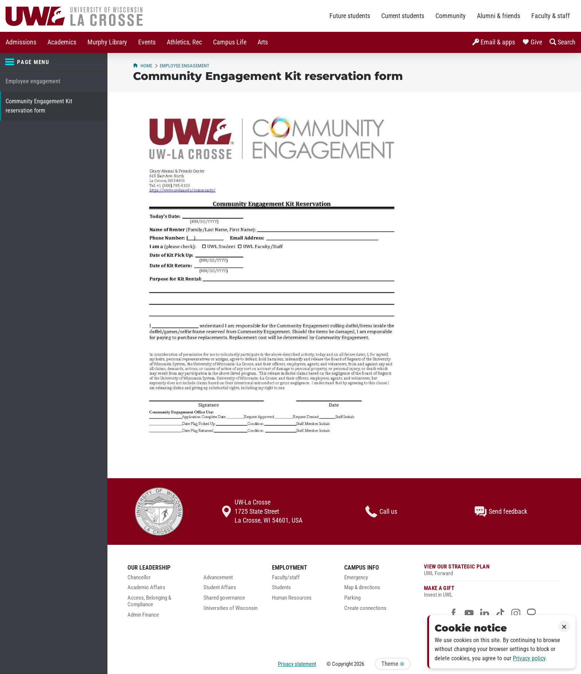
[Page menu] (53, 62)
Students (281, 587)
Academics (61, 42)
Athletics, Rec (184, 42)
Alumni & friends (498, 16)
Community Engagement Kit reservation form (39, 106)
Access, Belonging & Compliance (149, 601)
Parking (352, 598)
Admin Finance (143, 615)
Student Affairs (219, 587)
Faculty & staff (550, 16)
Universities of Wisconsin (230, 608)
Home (142, 65)
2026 (359, 664)
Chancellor (139, 577)
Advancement (218, 577)
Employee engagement (33, 81)
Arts (263, 42)
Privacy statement (297, 664)
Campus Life (229, 42)
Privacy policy (529, 658)
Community (450, 16)
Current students (402, 16)
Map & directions (362, 587)
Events (147, 42)
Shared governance (224, 598)
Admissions (21, 42)
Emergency (356, 577)
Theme (392, 663)
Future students (349, 16)
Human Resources (292, 598)
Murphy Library (107, 42)
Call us (381, 511)
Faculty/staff (286, 577)
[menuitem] (21, 42)
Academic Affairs (146, 587)
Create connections (365, 608)
